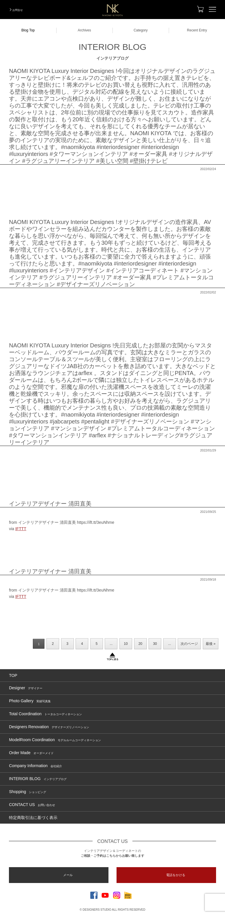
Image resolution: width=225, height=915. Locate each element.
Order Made (31, 752)
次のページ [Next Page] (189, 644)
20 (140, 644)
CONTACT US (32, 804)
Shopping (27, 791)
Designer (25, 688)
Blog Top (28, 30)
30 (155, 644)
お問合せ (17, 10)
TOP (13, 675)
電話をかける (175, 875)
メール (68, 875)
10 (125, 644)
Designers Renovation (49, 726)
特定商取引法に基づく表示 (33, 817)
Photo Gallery (30, 701)
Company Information (35, 765)
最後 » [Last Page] (210, 644)
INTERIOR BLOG (38, 778)
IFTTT (20, 528)
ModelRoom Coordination (55, 739)
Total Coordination (45, 713)
